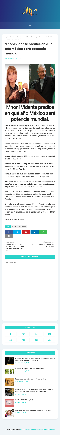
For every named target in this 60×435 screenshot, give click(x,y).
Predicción (21, 37)
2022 (14, 227)
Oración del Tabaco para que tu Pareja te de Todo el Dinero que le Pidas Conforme (35, 359)
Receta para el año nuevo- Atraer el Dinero (31, 379)
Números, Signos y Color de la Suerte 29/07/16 (33, 410)
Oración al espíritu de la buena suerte (29, 369)
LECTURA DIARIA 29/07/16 (24, 400)
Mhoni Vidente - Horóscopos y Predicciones (37, 429)
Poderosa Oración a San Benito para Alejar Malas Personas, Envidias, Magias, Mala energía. (34, 390)
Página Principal (10, 37)
